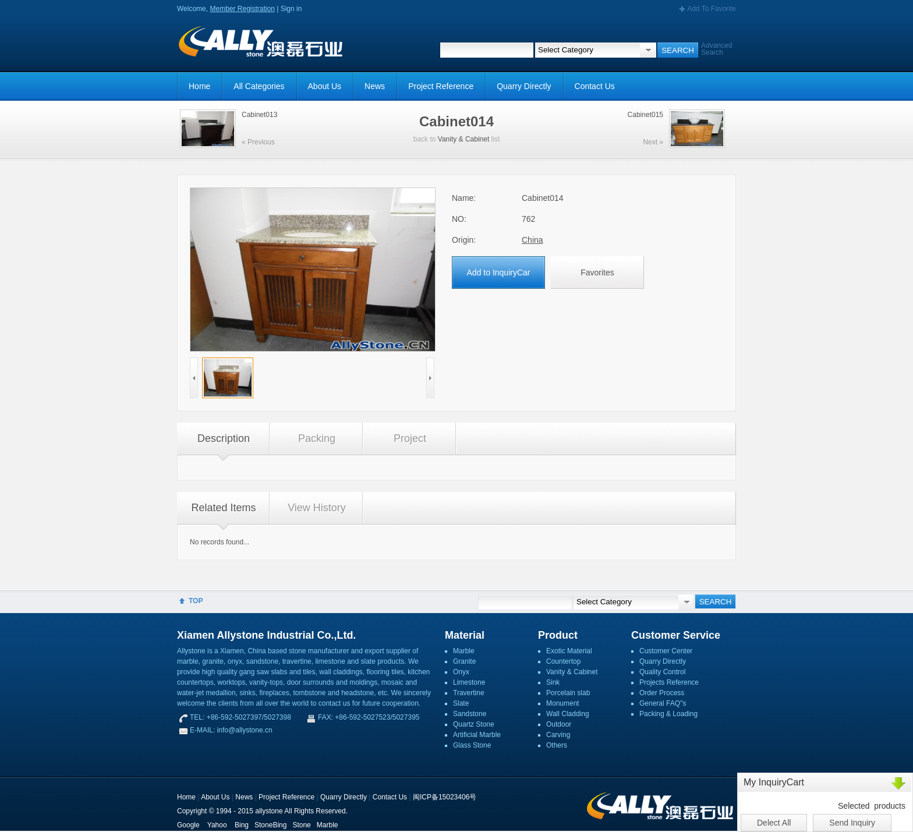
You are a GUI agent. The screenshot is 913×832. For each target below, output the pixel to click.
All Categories (258, 86)
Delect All (774, 822)
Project (410, 438)
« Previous (258, 142)
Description (223, 438)
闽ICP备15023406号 (444, 797)
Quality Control (662, 672)
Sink (553, 682)
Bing (242, 825)
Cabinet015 (645, 115)
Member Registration (242, 9)
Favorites (597, 272)
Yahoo (217, 825)
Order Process (661, 693)
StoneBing (270, 825)
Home (199, 86)
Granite (464, 661)
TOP (196, 601)
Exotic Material (569, 651)
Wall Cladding (567, 714)
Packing (316, 438)
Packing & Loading (668, 714)
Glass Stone (472, 745)
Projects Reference (669, 682)
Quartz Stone (473, 724)
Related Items (223, 508)
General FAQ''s (662, 703)
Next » (653, 142)
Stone (301, 825)
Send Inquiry (852, 822)
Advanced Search (716, 48)
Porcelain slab (568, 693)
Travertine (468, 693)
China (532, 240)
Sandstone (469, 714)
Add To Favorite (711, 9)
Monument (562, 703)
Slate (461, 703)
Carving (558, 735)
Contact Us (595, 86)
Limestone (469, 682)
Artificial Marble (477, 735)
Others (556, 745)
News (375, 86)
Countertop (563, 661)
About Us (325, 86)
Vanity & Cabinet (464, 139)
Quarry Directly (524, 86)
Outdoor (558, 724)
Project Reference (440, 86)
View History (317, 508)
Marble (464, 651)
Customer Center (665, 651)
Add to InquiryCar (498, 272)
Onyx (461, 672)
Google (188, 825)
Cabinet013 (259, 115)
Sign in (291, 9)
